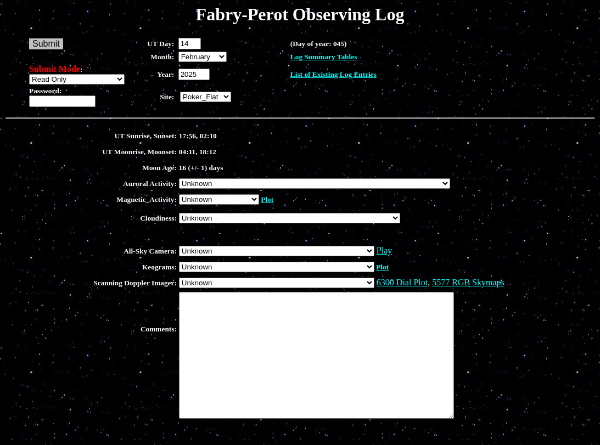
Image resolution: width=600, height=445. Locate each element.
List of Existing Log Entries (333, 74)
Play (384, 250)
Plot (267, 199)
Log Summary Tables (323, 57)
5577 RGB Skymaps (468, 282)
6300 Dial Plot (402, 282)
